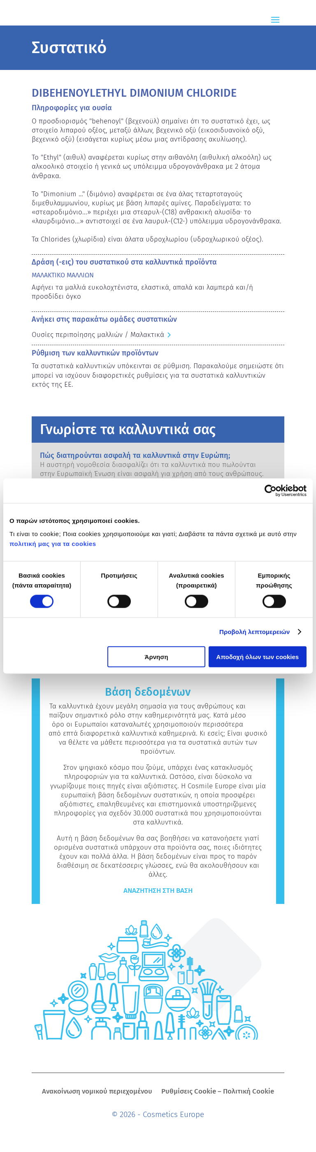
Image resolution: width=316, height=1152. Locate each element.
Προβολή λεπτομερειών (254, 631)
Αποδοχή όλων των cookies (257, 656)
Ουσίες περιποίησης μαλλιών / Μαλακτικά (98, 334)
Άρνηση (156, 656)
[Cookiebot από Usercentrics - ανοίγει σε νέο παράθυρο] (271, 491)
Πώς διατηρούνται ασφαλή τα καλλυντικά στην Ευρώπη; (135, 455)
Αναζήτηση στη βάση (158, 890)
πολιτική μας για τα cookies (52, 543)
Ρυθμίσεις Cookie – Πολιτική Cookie (217, 1092)
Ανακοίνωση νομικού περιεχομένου (97, 1092)
